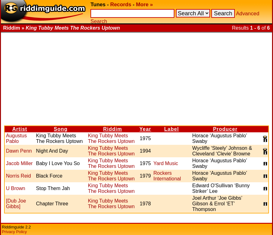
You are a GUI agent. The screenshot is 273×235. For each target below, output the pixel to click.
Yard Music (165, 163)
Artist (19, 129)
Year (145, 129)
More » (144, 4)
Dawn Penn (19, 151)
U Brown (15, 188)
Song (61, 129)
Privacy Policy (14, 231)
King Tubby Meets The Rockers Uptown (111, 138)
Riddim (112, 129)
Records (120, 4)
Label (171, 129)
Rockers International (167, 175)
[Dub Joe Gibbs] (16, 203)
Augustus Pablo (16, 138)
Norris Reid (18, 176)
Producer (225, 129)
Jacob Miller (19, 163)
